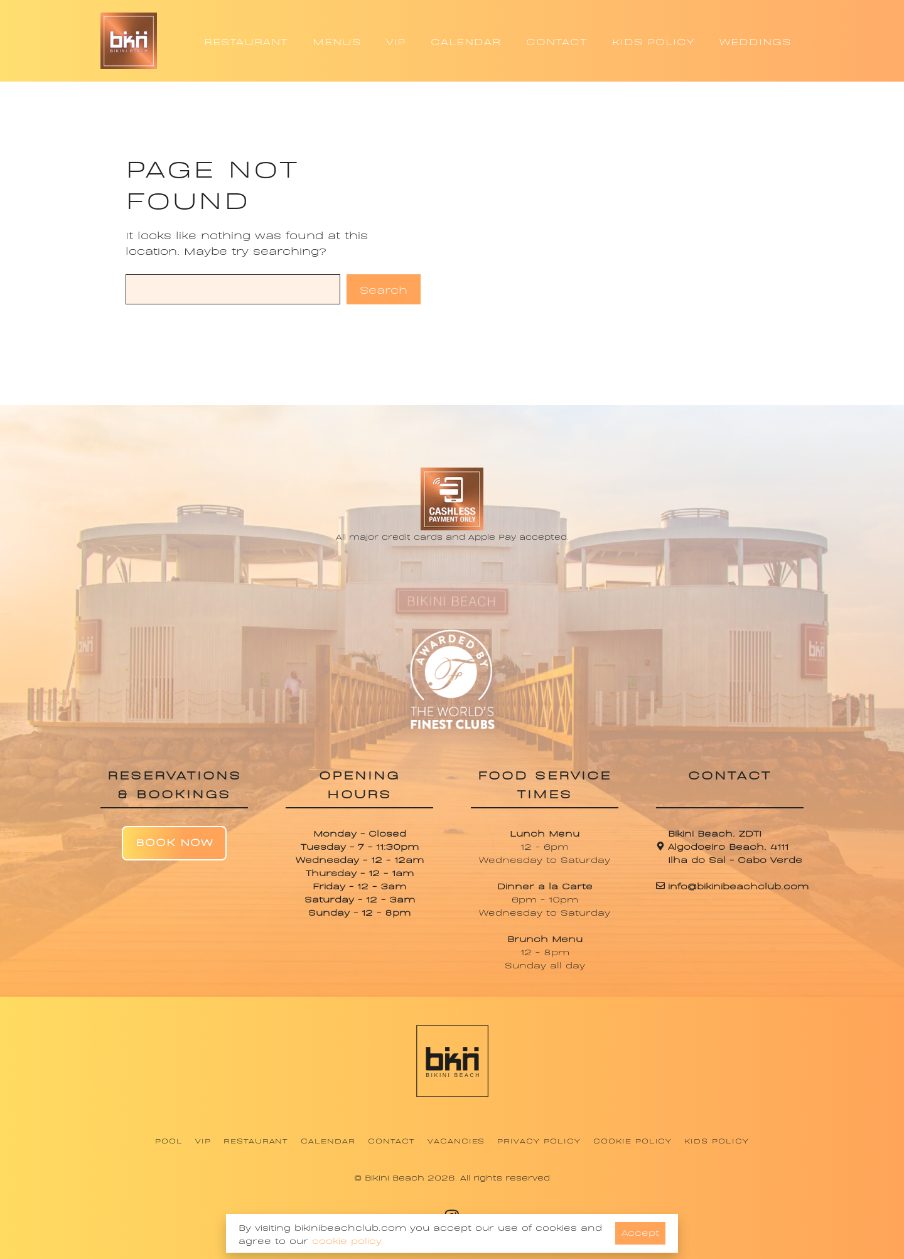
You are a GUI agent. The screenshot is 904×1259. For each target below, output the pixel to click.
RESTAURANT (246, 41)
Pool (169, 1140)
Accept (640, 1231)
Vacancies (456, 1140)
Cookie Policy (632, 1140)
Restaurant (256, 1140)
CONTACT (556, 41)
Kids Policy (716, 1140)
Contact (391, 1140)
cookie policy (347, 1240)
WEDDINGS (755, 41)
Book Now (174, 841)
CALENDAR (466, 41)
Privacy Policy (538, 1140)
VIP (396, 41)
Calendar (328, 1140)
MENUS (337, 41)
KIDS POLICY (653, 41)
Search (383, 289)
